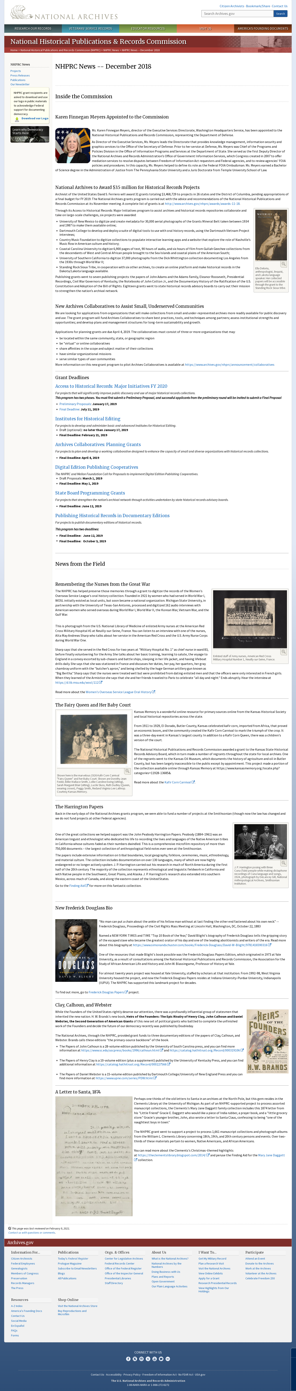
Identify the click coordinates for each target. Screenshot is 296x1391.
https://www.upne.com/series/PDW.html (126, 1078)
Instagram (141, 1358)
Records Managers (22, 1283)
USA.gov (200, 1374)
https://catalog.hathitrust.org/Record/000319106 (207, 1050)
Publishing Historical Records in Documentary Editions (112, 515)
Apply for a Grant (209, 1278)
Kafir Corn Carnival (179, 782)
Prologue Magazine (70, 1263)
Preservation (19, 1278)
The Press (17, 1288)
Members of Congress (25, 1273)
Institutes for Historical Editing (87, 418)
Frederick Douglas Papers (108, 992)
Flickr (167, 1358)
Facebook (128, 1358)
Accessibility (114, 1374)
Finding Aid (79, 886)
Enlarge (284, 264)
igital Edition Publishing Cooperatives (98, 467)
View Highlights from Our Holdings (214, 1289)
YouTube (154, 1358)
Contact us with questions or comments (31, 1232)
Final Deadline (69, 409)
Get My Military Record (212, 1258)
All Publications (67, 1278)
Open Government (163, 1281)
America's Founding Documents (263, 28)
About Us (159, 1252)
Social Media (19, 1321)
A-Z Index (16, 1306)
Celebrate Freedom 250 (260, 1278)
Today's (73, 1258)
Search (280, 13)
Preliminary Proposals (75, 404)
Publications (17, 80)
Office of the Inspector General (124, 1273)
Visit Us (205, 28)
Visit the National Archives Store (77, 1306)
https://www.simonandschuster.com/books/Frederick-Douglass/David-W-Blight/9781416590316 (202, 945)
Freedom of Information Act (159, 1374)
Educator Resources (148, 28)
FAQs (14, 1330)
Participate (254, 1252)
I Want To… (207, 1252)
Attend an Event (255, 1258)
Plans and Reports (163, 1277)
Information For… (25, 1252)
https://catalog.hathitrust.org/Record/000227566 (133, 1064)
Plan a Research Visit (211, 1263)
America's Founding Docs (26, 1311)
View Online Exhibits (211, 1273)
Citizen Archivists (232, 6)
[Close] (291, 1352)
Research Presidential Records (218, 1283)
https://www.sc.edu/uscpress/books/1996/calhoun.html (122, 1050)
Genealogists (19, 1268)
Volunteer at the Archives (260, 1273)
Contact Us (280, 6)
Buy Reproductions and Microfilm (72, 1312)
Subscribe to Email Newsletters (77, 1268)
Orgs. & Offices (117, 1252)
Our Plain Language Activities (169, 1286)
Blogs (61, 1273)
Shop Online (68, 1300)
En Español (17, 1326)
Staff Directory (114, 1283)
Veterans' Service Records (90, 28)
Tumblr (148, 1358)
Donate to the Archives (259, 1263)
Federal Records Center (119, 1263)
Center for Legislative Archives (124, 1258)
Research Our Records (33, 28)
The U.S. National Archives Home (63, 12)
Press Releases (20, 75)
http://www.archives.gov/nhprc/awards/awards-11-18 (202, 204)
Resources (19, 1300)
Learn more (259, 1383)
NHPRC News (111, 50)
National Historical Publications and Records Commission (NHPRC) (61, 50)
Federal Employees (23, 1263)
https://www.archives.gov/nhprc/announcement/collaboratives (229, 364)
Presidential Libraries (118, 1278)
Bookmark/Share (258, 6)
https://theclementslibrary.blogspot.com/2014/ (174, 1155)
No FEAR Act (185, 1374)
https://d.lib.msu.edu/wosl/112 (78, 682)
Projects (15, 71)
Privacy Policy (132, 1374)
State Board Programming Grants (90, 493)
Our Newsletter (20, 84)
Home (14, 50)
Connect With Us (148, 1352)
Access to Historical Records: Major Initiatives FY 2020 (111, 386)
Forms (15, 1335)
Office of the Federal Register (123, 1268)
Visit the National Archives (214, 1268)
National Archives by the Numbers (167, 1265)
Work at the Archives (258, 1268)
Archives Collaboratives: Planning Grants (98, 444)
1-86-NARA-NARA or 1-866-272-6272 (148, 1385)
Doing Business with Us (166, 1272)
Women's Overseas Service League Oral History (120, 692)
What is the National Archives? (170, 1258)
